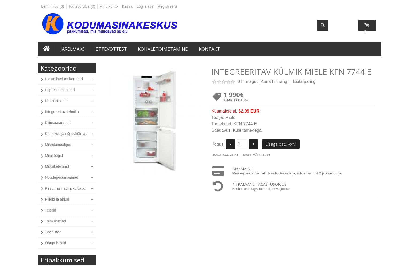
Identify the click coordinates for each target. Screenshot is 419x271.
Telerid (50, 210)
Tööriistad (53, 232)
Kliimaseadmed (58, 123)
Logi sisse (145, 6)
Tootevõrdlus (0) (81, 6)
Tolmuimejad (55, 221)
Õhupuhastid (55, 243)
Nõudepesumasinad (61, 177)
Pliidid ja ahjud (57, 199)
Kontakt (209, 49)
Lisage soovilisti (225, 154)
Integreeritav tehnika (62, 112)
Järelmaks (73, 49)
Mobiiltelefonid (57, 166)
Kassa (127, 6)
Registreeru (167, 6)
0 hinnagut (248, 81)
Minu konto (108, 6)
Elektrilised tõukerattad (64, 79)
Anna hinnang (274, 81)
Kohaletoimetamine (163, 49)
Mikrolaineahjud (58, 144)
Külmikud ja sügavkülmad (66, 133)
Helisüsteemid (56, 101)
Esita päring (304, 81)
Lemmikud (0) (52, 6)
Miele (230, 117)
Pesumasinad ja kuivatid (65, 188)
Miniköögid (54, 155)
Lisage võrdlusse (256, 154)
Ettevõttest (111, 49)
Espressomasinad (60, 90)
